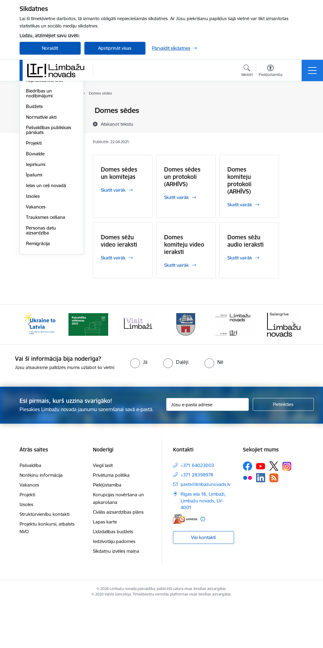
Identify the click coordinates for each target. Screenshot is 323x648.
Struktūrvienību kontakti (44, 559)
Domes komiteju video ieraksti (184, 244)
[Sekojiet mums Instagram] (287, 510)
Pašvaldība (30, 510)
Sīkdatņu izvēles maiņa (116, 596)
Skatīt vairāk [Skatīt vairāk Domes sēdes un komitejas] (113, 190)
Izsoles (33, 269)
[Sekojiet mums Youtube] (260, 510)
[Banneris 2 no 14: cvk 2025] (88, 368)
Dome (32, 111)
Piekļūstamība (107, 529)
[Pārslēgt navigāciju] (312, 70)
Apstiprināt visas (114, 48)
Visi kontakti (203, 582)
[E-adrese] (185, 564)
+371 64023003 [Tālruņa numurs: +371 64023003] (197, 510)
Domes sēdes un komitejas (119, 173)
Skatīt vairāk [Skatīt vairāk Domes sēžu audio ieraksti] (239, 258)
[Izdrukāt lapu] (294, 107)
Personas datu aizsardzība (41, 303)
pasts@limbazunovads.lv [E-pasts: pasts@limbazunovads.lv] (205, 529)
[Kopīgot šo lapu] (294, 123)
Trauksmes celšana (45, 290)
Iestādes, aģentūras (46, 143)
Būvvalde (35, 227)
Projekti (34, 216)
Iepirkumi (35, 237)
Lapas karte (105, 566)
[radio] (138, 406)
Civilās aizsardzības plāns (118, 556)
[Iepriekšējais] (29, 368)
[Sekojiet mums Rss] (273, 522)
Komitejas (36, 121)
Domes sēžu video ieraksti (119, 240)
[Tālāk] (293, 368)
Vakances (36, 280)
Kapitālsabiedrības (44, 153)
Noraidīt (50, 48)
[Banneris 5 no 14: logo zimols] (235, 368)
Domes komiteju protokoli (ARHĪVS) (239, 180)
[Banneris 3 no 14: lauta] (137, 368)
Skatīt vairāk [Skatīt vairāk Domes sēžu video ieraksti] (113, 258)
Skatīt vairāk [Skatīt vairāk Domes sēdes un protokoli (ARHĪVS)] (176, 197)
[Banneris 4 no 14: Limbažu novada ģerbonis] (186, 368)
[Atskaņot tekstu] (117, 124)
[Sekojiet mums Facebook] (247, 510)
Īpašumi (34, 248)
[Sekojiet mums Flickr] (247, 522)
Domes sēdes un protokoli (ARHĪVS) (182, 177)
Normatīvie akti (41, 190)
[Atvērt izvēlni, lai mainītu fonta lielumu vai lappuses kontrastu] (270, 71)
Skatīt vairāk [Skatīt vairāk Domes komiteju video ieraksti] (176, 265)
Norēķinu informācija (41, 520)
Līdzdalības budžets (113, 576)
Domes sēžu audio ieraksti (245, 240)
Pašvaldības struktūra (48, 132)
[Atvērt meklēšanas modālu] (247, 71)
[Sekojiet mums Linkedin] (260, 522)
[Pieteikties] (283, 449)
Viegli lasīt (103, 510)
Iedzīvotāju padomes (114, 586)
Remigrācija (38, 316)
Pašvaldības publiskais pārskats (48, 203)
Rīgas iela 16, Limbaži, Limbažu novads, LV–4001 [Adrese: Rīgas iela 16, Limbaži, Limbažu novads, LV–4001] (203, 545)
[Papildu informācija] (202, 563)
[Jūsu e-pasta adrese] (207, 449)
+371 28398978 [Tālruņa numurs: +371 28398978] (197, 519)
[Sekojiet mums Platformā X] (273, 510)
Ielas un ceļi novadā (46, 258)
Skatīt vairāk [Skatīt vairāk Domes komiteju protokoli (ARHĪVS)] (239, 205)
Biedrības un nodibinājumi (39, 166)
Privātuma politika (111, 520)
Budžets (34, 179)
